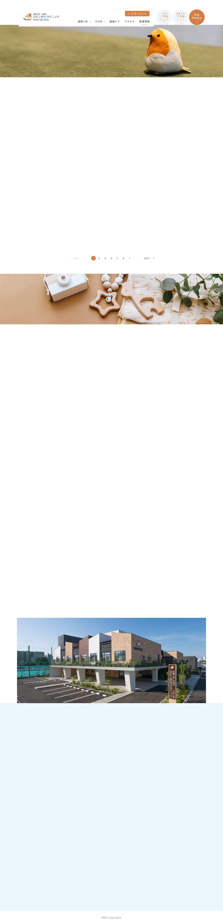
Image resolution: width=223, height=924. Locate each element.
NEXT (147, 258)
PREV (76, 258)
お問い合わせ (138, 13)
